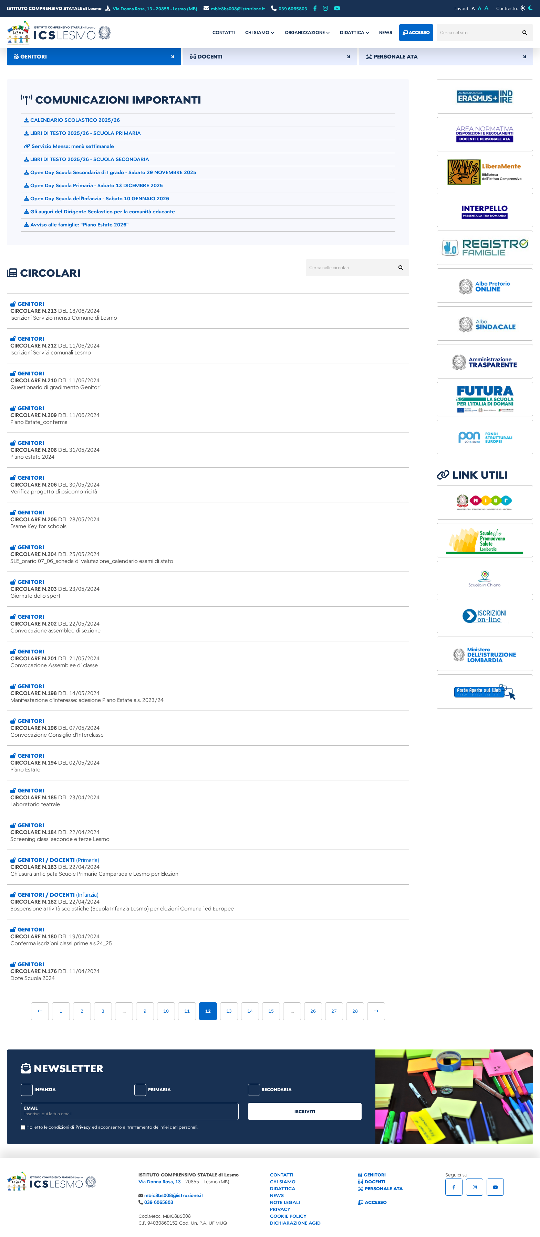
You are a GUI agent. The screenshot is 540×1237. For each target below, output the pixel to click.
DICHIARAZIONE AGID (295, 1223)
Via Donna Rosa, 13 (159, 1182)
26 (313, 1011)
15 (271, 1011)
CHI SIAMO (282, 1182)
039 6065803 (158, 1202)
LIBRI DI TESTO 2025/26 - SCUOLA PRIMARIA (82, 133)
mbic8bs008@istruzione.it (173, 1195)
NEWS (277, 1195)
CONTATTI (281, 1175)
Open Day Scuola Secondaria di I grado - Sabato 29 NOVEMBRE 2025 (110, 172)
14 (250, 1011)
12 (208, 1011)
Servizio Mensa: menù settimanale (69, 146)
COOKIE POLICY (288, 1216)
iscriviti (304, 1112)
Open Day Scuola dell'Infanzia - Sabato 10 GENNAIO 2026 (96, 198)
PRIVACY (280, 1209)
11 (187, 1011)
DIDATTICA (282, 1189)
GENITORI (94, 56)
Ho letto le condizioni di (50, 1127)
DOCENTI (270, 56)
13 (229, 1011)
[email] (130, 1111)
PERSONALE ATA (446, 56)
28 (355, 1011)
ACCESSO (372, 1202)
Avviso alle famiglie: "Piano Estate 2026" (76, 225)
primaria (152, 1089)
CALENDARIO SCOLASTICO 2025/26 (72, 120)
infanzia (38, 1089)
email (31, 1108)
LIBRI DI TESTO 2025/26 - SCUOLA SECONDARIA (86, 159)
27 (334, 1011)
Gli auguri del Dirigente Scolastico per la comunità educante (99, 212)
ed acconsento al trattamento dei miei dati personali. (145, 1127)
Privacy (83, 1127)
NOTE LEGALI (285, 1202)
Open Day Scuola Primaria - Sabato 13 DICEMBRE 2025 (93, 185)
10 (166, 1011)
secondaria (270, 1089)
